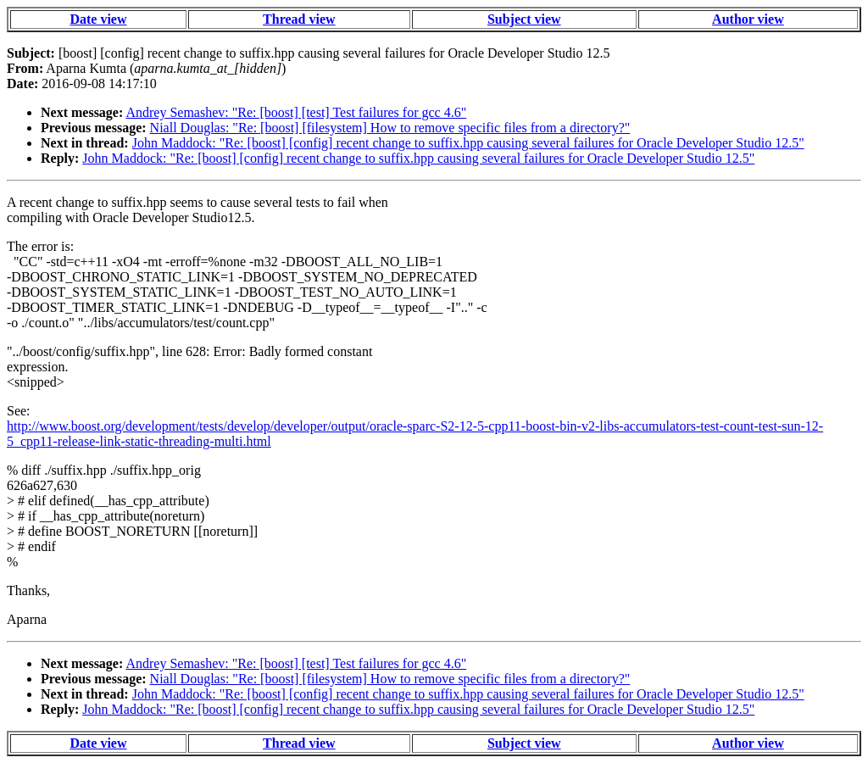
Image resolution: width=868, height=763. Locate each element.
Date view (98, 19)
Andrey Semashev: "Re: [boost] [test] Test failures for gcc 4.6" (295, 112)
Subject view (524, 19)
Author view (748, 19)
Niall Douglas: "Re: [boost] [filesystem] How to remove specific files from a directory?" (390, 127)
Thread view (299, 19)
